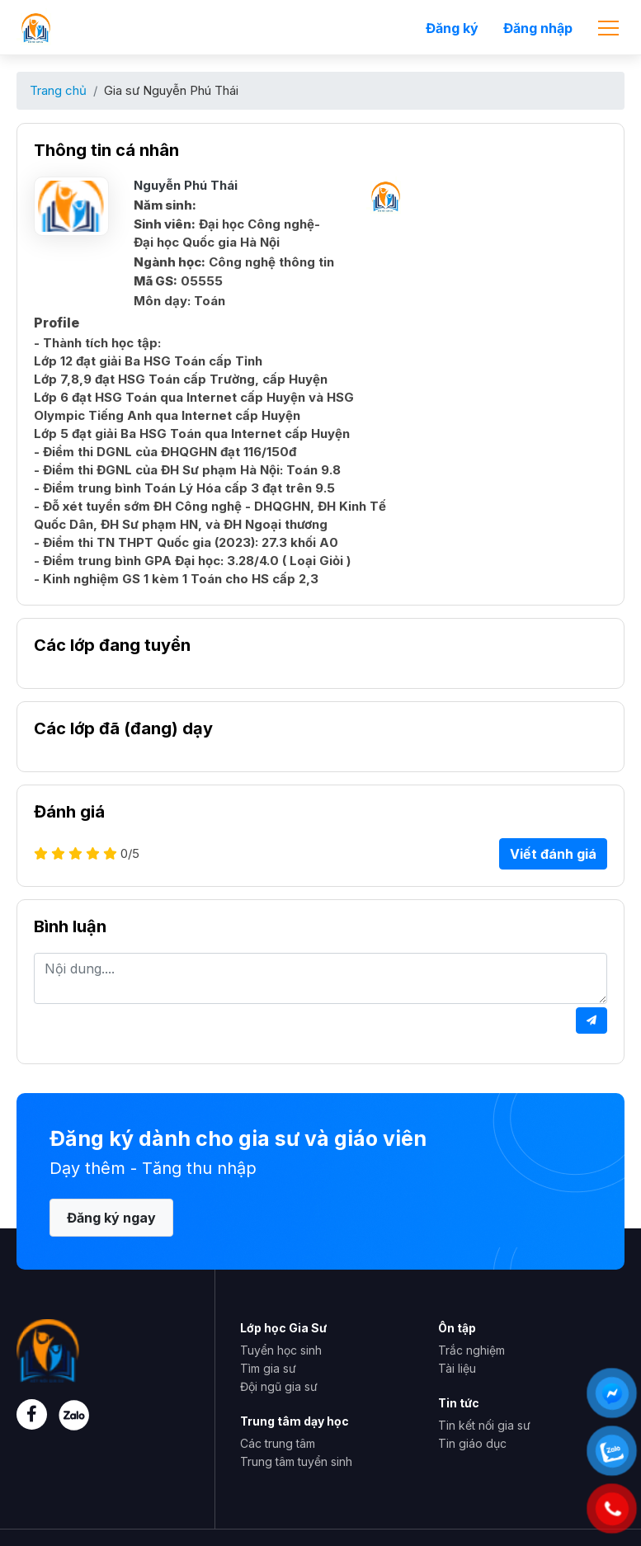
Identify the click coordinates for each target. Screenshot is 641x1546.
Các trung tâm (277, 1443)
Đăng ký (452, 28)
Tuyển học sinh (281, 1350)
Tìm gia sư (268, 1368)
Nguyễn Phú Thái (186, 185)
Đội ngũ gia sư (279, 1386)
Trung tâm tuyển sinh (296, 1461)
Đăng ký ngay (111, 1217)
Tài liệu (457, 1368)
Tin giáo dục (472, 1443)
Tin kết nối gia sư (484, 1425)
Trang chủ (58, 90)
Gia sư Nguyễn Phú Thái (171, 90)
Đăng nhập (538, 28)
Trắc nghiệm (471, 1350)
